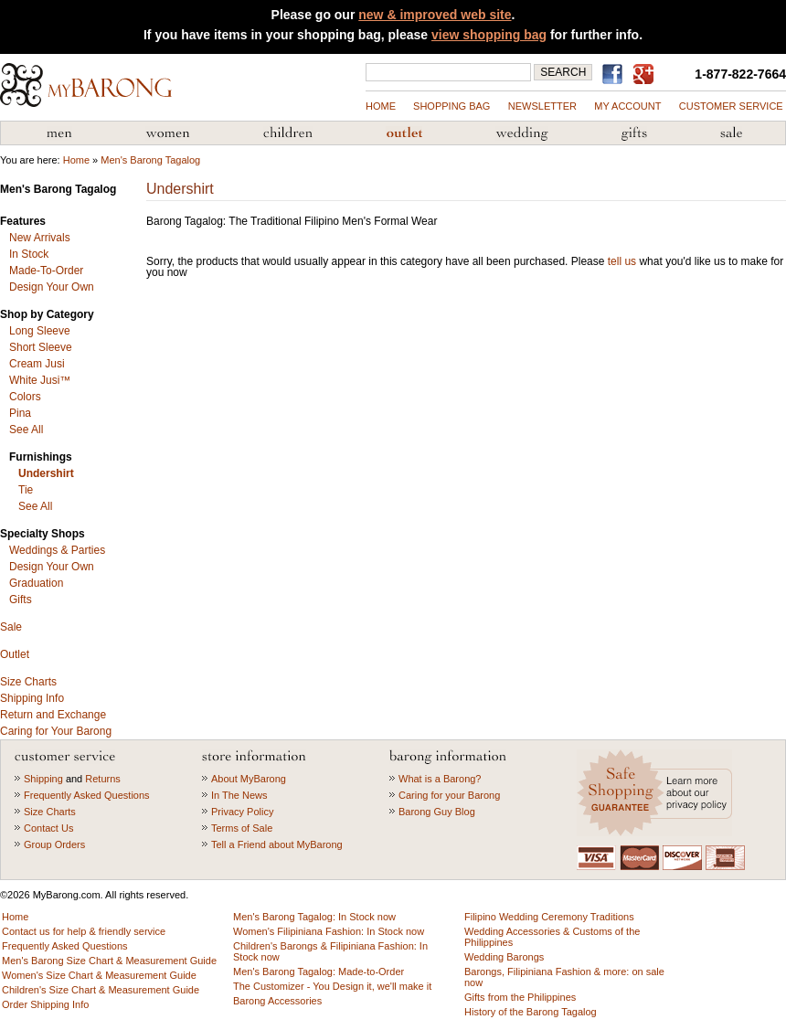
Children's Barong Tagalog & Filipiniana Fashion (288, 133)
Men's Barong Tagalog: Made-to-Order (318, 971)
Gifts (20, 599)
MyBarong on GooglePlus (647, 75)
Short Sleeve (40, 347)
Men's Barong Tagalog (59, 133)
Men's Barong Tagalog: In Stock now (314, 916)
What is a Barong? (440, 778)
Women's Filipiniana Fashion (167, 133)
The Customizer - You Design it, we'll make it (332, 986)
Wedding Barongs (504, 956)
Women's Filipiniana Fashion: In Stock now (328, 931)
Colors (25, 396)
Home (381, 106)
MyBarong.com (86, 85)
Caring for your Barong (449, 795)
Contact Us (48, 828)
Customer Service (731, 106)
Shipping (43, 778)
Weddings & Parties (57, 550)
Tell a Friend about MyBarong (277, 844)
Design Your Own (51, 287)
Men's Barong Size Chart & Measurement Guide (109, 960)
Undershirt (46, 473)
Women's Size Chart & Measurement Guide (99, 975)
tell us (622, 261)
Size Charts (28, 681)
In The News (239, 795)
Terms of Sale (241, 828)
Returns (103, 778)
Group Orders (54, 844)
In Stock (28, 254)
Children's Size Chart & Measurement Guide (100, 989)
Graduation (36, 583)
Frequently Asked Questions (87, 795)
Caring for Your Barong (56, 731)
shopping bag (451, 106)
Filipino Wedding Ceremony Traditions (549, 916)
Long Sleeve (39, 330)
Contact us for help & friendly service (83, 931)
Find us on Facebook (615, 74)
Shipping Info (32, 698)
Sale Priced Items (731, 133)
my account (627, 106)
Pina (20, 413)
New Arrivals (39, 237)
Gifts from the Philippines (634, 133)
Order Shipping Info (45, 1004)
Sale (11, 627)
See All (26, 429)
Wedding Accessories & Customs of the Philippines (521, 133)
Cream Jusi (37, 363)
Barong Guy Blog (436, 811)
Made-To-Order (46, 270)
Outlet (14, 654)
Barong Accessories (277, 1000)
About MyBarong (248, 778)
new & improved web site (434, 14)
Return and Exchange (53, 714)
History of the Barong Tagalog (530, 1011)
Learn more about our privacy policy (657, 792)
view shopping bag (489, 34)
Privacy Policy (242, 811)
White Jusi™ (39, 380)
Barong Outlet (404, 133)
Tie (25, 489)
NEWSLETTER (542, 106)
